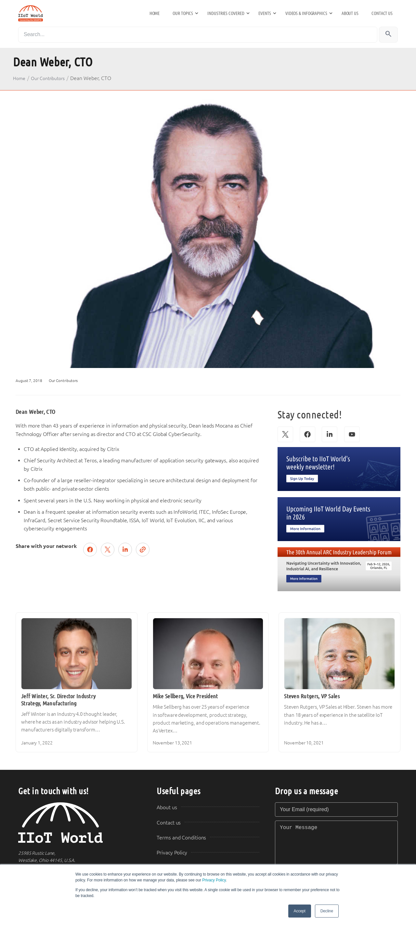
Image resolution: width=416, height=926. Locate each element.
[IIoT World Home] (79, 822)
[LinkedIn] (329, 434)
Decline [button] (326, 911)
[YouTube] (352, 434)
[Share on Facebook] (90, 549)
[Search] (197, 35)
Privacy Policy (214, 880)
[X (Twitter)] (285, 434)
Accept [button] (300, 911)
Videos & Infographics (306, 13)
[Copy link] (143, 549)
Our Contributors (48, 78)
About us (350, 13)
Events (264, 13)
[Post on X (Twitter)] (107, 549)
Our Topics (183, 13)
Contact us (382, 13)
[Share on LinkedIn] (125, 549)
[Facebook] (307, 434)
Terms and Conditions (181, 838)
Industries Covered (225, 13)
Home (155, 13)
